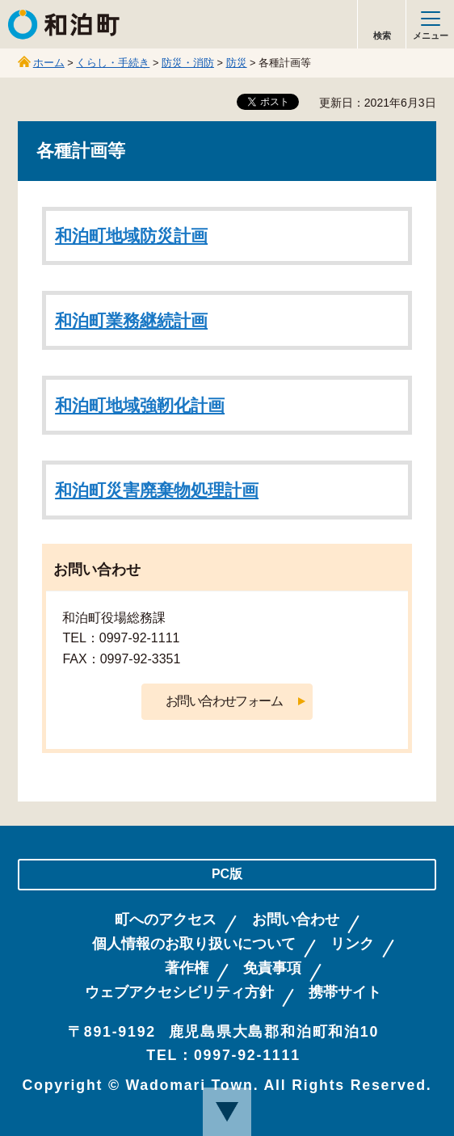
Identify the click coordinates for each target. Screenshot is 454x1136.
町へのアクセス (165, 920)
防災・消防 (188, 63)
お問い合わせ (295, 920)
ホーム (49, 63)
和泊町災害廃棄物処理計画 (157, 490)
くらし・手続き (112, 63)
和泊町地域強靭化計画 (140, 405)
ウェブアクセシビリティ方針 (179, 992)
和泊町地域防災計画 (131, 236)
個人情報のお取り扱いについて (194, 944)
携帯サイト (345, 992)
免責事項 (272, 968)
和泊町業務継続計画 (131, 320)
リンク (352, 944)
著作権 (186, 968)
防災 (236, 63)
